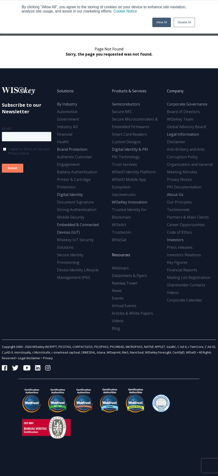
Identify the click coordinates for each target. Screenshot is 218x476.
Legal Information (183, 134)
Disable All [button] (184, 22)
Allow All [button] (161, 22)
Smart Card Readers (129, 134)
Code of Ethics (179, 232)
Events (118, 298)
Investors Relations (184, 254)
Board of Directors (183, 111)
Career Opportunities (186, 224)
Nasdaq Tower (125, 283)
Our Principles (179, 202)
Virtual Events (124, 305)
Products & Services (129, 91)
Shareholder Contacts (186, 285)
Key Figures (177, 262)
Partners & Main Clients (188, 217)
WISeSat (119, 239)
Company (175, 91)
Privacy (48, 358)
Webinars (120, 268)
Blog (116, 328)
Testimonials (178, 209)
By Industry (67, 104)
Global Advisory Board (186, 126)
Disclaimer (176, 141)
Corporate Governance (187, 104)
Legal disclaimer (29, 358)
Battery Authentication (77, 172)
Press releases (180, 247)
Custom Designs (126, 141)
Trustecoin (121, 232)
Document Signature (75, 202)
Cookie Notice (125, 11)
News (117, 290)
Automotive (67, 111)
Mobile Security (70, 217)
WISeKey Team (180, 119)
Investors (175, 239)
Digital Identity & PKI (130, 149)
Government (68, 119)
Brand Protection (72, 149)
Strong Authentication (76, 209)
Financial (64, 134)
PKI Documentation (184, 187)
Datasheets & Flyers (129, 275)
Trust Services (124, 164)
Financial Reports (182, 270)
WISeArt (119, 224)
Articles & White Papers (132, 313)
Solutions (65, 91)
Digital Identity (70, 194)
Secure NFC (122, 111)
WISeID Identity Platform (134, 172)
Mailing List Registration (188, 277)
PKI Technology (126, 156)
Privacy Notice (179, 179)
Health (63, 141)
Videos (118, 320)
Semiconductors (126, 104)
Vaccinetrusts (124, 194)
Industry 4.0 (67, 126)
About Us (175, 194)
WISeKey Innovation (129, 202)
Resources (121, 254)
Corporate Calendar (184, 300)
